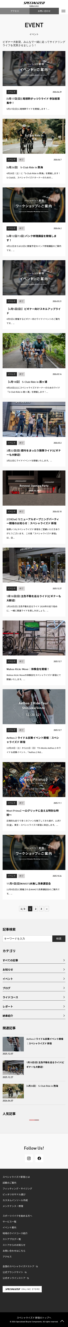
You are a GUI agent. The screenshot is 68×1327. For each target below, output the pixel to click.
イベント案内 (9, 1228)
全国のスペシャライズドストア (18, 1266)
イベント (8, 979)
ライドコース (10, 997)
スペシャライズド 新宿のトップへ (34, 1317)
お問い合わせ (44, 10)
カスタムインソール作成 (15, 1200)
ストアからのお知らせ (14, 1245)
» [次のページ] (46, 908)
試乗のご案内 (9, 1183)
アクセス (15, 10)
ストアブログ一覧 (12, 1239)
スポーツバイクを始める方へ (17, 1216)
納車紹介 (8, 1016)
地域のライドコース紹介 (15, 1233)
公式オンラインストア (14, 1278)
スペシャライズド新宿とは (16, 1177)
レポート (8, 1006)
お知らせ (8, 969)
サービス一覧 (9, 1222)
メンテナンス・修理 (13, 1206)
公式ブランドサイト (13, 1272)
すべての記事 (10, 960)
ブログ (6, 988)
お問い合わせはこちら (14, 1251)
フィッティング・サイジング (17, 1189)
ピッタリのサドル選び (14, 1195)
